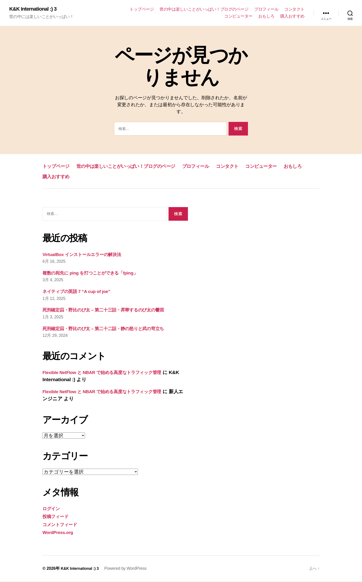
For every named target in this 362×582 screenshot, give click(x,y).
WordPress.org (59, 532)
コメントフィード (62, 525)
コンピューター (238, 16)
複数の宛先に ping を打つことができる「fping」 (96, 273)
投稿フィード (57, 516)
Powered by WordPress (128, 569)
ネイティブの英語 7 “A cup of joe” (80, 291)
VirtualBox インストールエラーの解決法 (86, 254)
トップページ (142, 9)
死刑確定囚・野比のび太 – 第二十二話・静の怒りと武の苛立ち (110, 329)
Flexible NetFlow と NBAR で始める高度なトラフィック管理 (109, 372)
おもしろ (266, 16)
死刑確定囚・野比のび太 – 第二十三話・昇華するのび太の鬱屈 (110, 310)
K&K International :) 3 (35, 9)
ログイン (52, 509)
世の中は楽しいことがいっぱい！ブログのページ (204, 9)
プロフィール (266, 9)
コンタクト (294, 9)
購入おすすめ (292, 16)
